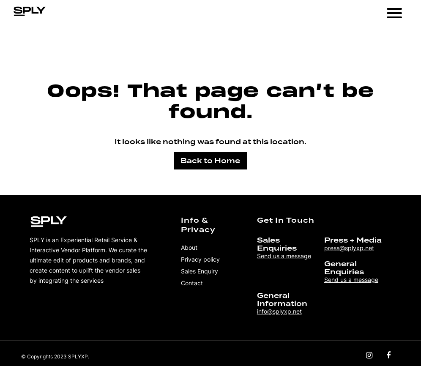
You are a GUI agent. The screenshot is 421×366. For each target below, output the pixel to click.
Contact (192, 283)
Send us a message (284, 255)
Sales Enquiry (199, 271)
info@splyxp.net (279, 311)
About (189, 247)
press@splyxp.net (349, 247)
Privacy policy (200, 259)
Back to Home (210, 161)
